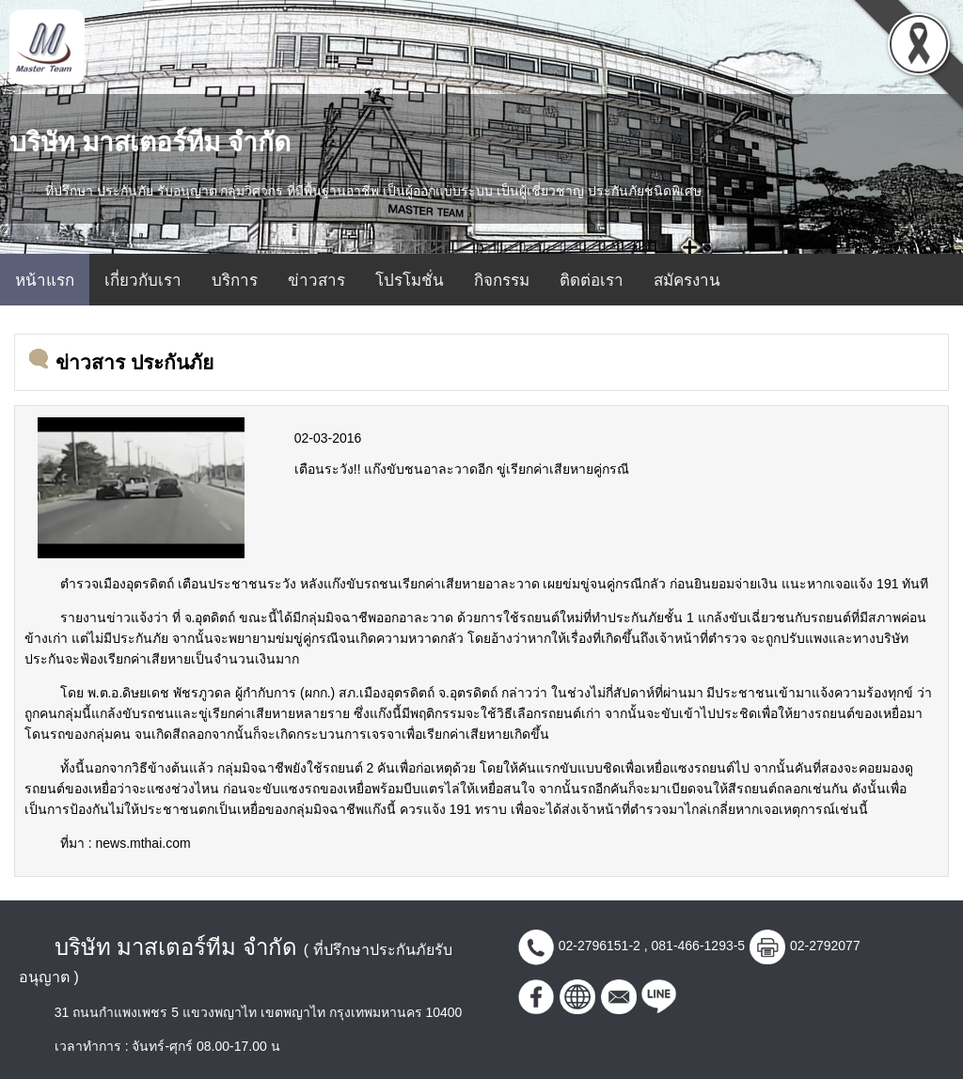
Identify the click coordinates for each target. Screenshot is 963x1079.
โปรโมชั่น (409, 280)
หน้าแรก (44, 280)
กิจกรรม (501, 280)
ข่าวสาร (316, 280)
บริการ (235, 280)
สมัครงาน (687, 280)
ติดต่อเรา (592, 280)
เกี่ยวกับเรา (143, 280)
